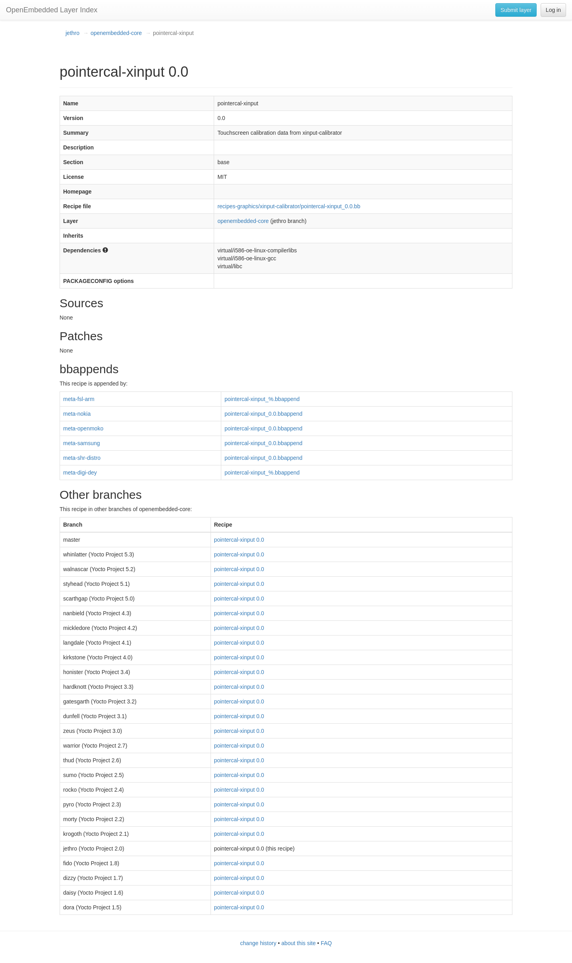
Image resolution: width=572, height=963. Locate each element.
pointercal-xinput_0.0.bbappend (263, 414)
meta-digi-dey (80, 472)
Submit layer (515, 10)
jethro (72, 33)
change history (258, 943)
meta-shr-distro (81, 458)
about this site (298, 943)
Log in (553, 10)
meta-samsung (81, 443)
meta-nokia (77, 414)
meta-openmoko (83, 428)
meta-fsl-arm (79, 399)
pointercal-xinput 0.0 (239, 540)
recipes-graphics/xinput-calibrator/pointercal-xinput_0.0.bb (288, 206)
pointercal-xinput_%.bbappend (262, 399)
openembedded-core (116, 33)
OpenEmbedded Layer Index (51, 10)
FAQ (326, 943)
